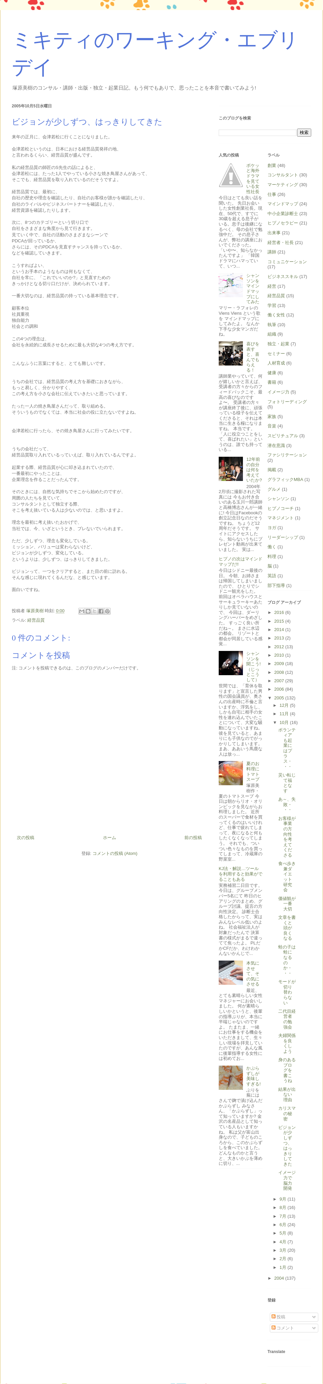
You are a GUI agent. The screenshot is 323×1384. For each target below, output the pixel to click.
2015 (279, 621)
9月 (284, 1199)
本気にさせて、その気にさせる (252, 974)
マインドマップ (282, 203)
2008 (279, 672)
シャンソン (278, 498)
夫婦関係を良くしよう (287, 1043)
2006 (279, 689)
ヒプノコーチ (280, 508)
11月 (285, 713)
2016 (279, 612)
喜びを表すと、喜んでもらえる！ (252, 357)
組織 (271, 334)
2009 (279, 663)
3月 (284, 1250)
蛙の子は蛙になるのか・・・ (287, 960)
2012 (279, 646)
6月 (284, 1224)
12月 (285, 705)
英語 (271, 575)
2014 (279, 629)
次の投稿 (25, 837)
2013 (279, 638)
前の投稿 (193, 837)
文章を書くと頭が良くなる (287, 928)
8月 (284, 1207)
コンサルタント (282, 174)
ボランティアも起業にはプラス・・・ (287, 748)
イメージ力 (278, 391)
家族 (271, 416)
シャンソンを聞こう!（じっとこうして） (253, 666)
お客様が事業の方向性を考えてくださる (287, 837)
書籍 (271, 382)
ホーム (109, 837)
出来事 (274, 232)
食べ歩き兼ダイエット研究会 (287, 876)
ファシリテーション (287, 454)
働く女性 (276, 314)
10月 (285, 722)
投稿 (279, 1316)
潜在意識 (276, 445)
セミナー (276, 353)
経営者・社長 (280, 242)
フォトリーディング (287, 401)
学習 (271, 305)
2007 (279, 680)
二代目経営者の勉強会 (287, 1019)
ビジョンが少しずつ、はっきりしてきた (287, 1146)
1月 (284, 1267)
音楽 (271, 425)
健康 (271, 372)
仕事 (271, 194)
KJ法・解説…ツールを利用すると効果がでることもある (240, 873)
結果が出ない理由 (287, 1094)
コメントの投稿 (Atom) (115, 853)
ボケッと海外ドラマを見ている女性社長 (252, 178)
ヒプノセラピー (282, 223)
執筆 (271, 324)
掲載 (271, 469)
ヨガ (271, 527)
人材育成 (276, 363)
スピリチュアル (282, 435)
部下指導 (276, 585)
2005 (279, 697)
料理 (271, 556)
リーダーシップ (282, 537)
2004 (279, 1278)
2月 (284, 1258)
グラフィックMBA (285, 479)
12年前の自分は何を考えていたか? (254, 470)
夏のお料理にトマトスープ (252, 771)
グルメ (274, 489)
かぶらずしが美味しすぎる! (253, 1076)
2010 (279, 655)
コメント (283, 1327)
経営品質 (36, 620)
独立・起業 (278, 343)
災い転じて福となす (287, 782)
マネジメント (280, 517)
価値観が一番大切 (287, 903)
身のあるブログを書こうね (287, 1070)
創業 (271, 165)
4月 (284, 1241)
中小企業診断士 (282, 213)
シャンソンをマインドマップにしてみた (252, 288)
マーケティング (282, 184)
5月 (284, 1233)
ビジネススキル (282, 276)
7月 (284, 1216)
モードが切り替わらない (287, 992)
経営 (271, 286)
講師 (271, 251)
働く (271, 546)
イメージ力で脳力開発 (287, 1180)
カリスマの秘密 (287, 1113)
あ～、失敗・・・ (287, 804)
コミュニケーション (287, 261)
